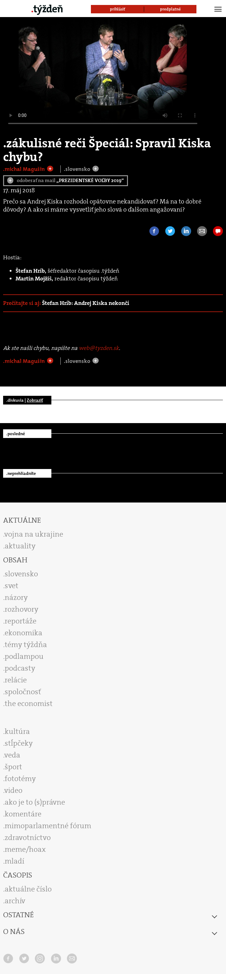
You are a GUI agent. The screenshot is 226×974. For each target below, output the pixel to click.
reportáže (20, 621)
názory (16, 597)
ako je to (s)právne (35, 802)
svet (11, 586)
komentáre (23, 814)
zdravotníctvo (28, 837)
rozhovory (21, 609)
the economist (29, 703)
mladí (14, 861)
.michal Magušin (24, 169)
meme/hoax (25, 849)
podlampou (24, 656)
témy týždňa (26, 645)
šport (13, 767)
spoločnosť (23, 692)
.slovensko (78, 169)
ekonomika (23, 633)
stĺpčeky (19, 743)
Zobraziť (35, 400)
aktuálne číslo (28, 889)
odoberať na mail (65, 180)
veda (12, 755)
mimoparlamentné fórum (48, 826)
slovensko (21, 574)
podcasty (20, 668)
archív (15, 901)
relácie (16, 680)
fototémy (20, 779)
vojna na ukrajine (33, 534)
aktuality (20, 546)
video (13, 790)
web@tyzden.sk (99, 348)
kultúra (17, 731)
